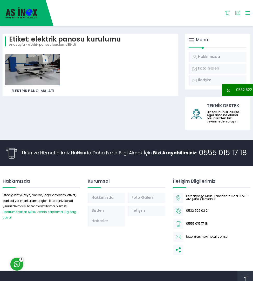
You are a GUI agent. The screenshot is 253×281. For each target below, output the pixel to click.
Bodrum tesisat (15, 212)
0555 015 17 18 (223, 153)
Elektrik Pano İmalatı (32, 91)
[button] (237, 90)
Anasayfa (17, 44)
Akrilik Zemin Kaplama (45, 212)
